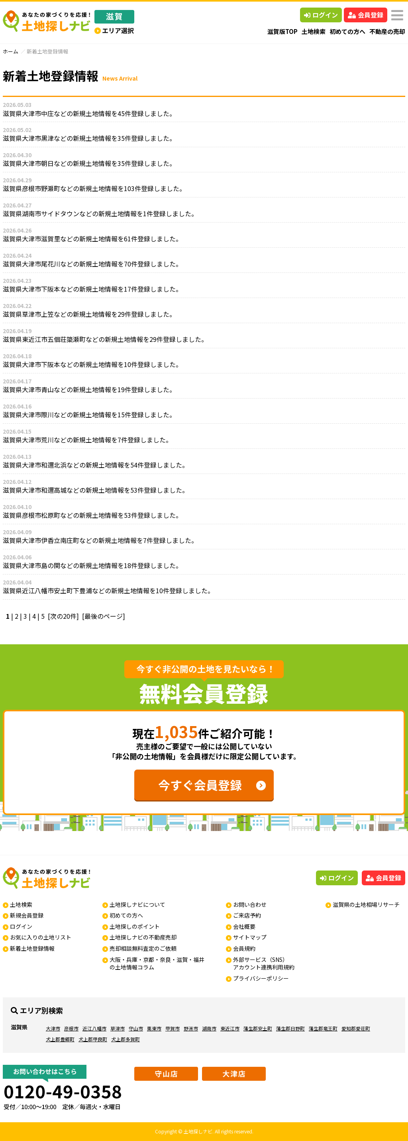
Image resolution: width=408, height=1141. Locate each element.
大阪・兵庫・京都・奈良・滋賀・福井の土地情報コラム (157, 963)
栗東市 (154, 1028)
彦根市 (71, 1028)
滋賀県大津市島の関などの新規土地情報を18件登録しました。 (92, 565)
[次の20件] (63, 616)
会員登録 (365, 15)
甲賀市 (172, 1028)
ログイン (321, 15)
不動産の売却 (387, 31)
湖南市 (209, 1028)
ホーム (10, 51)
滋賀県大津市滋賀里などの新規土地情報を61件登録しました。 (92, 238)
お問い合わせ (250, 904)
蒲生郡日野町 (290, 1028)
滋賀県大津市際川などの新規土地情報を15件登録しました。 (89, 414)
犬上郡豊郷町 (60, 1039)
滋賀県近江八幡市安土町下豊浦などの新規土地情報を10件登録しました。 (108, 590)
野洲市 (191, 1028)
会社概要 (244, 926)
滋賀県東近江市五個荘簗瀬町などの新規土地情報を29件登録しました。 (105, 339)
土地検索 (314, 31)
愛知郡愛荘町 (355, 1028)
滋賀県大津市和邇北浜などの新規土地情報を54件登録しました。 (95, 465)
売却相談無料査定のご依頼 (143, 948)
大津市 (53, 1028)
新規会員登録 (26, 915)
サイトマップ (250, 937)
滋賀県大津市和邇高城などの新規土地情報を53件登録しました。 (95, 490)
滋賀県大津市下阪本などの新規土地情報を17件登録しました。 (92, 289)
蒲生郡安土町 (257, 1028)
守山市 (136, 1028)
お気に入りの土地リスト (40, 937)
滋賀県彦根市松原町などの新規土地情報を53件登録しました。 (92, 515)
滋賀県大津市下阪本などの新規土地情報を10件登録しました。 (92, 364)
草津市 (117, 1028)
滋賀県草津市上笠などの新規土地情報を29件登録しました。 (89, 314)
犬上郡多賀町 (125, 1039)
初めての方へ (347, 31)
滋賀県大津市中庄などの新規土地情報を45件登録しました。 (89, 113)
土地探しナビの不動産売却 (143, 937)
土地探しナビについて (137, 904)
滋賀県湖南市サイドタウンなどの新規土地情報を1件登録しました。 (100, 213)
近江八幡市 (94, 1028)
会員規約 (244, 948)
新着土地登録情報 (32, 948)
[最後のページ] (103, 616)
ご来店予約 (247, 915)
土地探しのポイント (135, 926)
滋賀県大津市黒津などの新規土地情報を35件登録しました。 (89, 138)
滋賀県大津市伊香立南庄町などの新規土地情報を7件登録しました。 (100, 540)
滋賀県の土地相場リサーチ (366, 904)
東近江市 (229, 1028)
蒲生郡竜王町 (323, 1028)
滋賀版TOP (282, 31)
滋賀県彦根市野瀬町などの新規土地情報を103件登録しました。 (94, 188)
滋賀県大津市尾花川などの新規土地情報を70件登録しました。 (92, 263)
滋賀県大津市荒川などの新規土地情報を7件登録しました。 (87, 439)
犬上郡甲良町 (92, 1039)
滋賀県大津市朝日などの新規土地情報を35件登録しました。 (89, 163)
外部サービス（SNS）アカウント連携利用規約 (263, 963)
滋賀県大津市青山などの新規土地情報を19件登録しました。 (89, 389)
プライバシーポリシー (261, 978)
